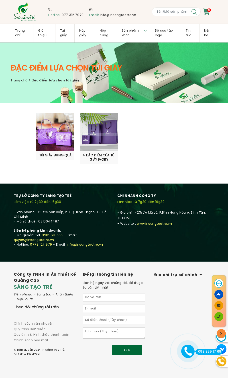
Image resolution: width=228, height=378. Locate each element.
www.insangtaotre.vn (154, 220)
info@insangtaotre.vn (118, 15)
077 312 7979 (73, 15)
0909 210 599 (53, 231)
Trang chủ (19, 80)
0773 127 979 (41, 241)
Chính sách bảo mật (31, 336)
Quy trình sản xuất (29, 325)
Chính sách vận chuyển (34, 319)
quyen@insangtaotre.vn (34, 236)
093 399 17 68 (208, 352)
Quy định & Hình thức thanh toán (41, 331)
